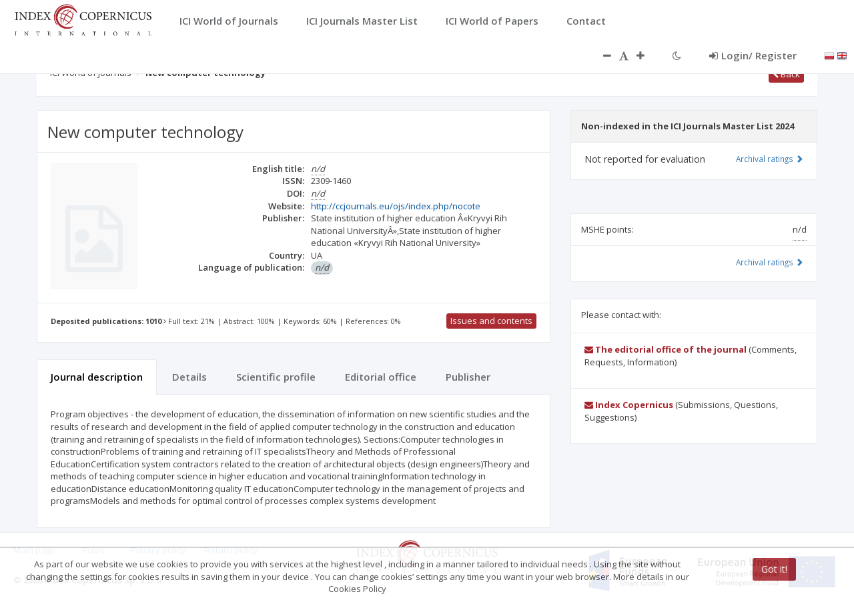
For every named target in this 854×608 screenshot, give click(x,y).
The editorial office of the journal (665, 349)
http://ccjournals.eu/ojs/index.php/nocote (395, 206)
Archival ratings (769, 158)
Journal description (97, 376)
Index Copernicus (628, 405)
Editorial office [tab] (380, 376)
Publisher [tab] (468, 376)
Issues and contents (491, 321)
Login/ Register (753, 55)
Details (189, 376)
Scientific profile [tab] (276, 376)
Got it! (774, 569)
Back (786, 74)
